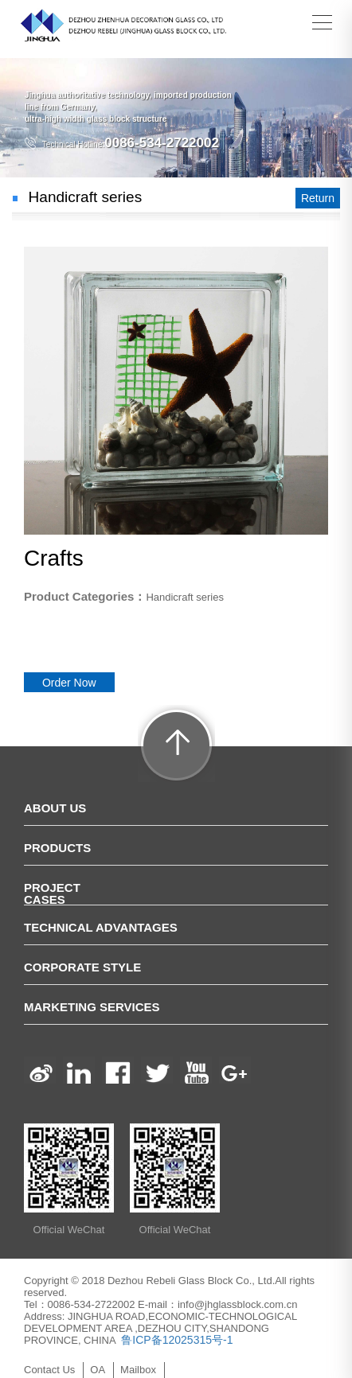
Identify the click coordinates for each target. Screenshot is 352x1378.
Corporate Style (82, 967)
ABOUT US (55, 808)
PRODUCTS (57, 847)
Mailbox (138, 1370)
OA (97, 1370)
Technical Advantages (101, 927)
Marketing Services (92, 1007)
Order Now (69, 682)
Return (317, 198)
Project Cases (52, 893)
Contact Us (49, 1370)
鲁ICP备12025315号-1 (175, 1339)
